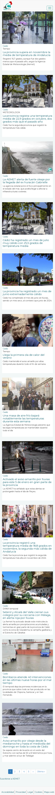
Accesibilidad (8, 792)
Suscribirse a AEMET (10, 779)
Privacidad (21, 792)
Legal (30, 792)
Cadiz (5, 46)
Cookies (38, 792)
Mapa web (49, 792)
